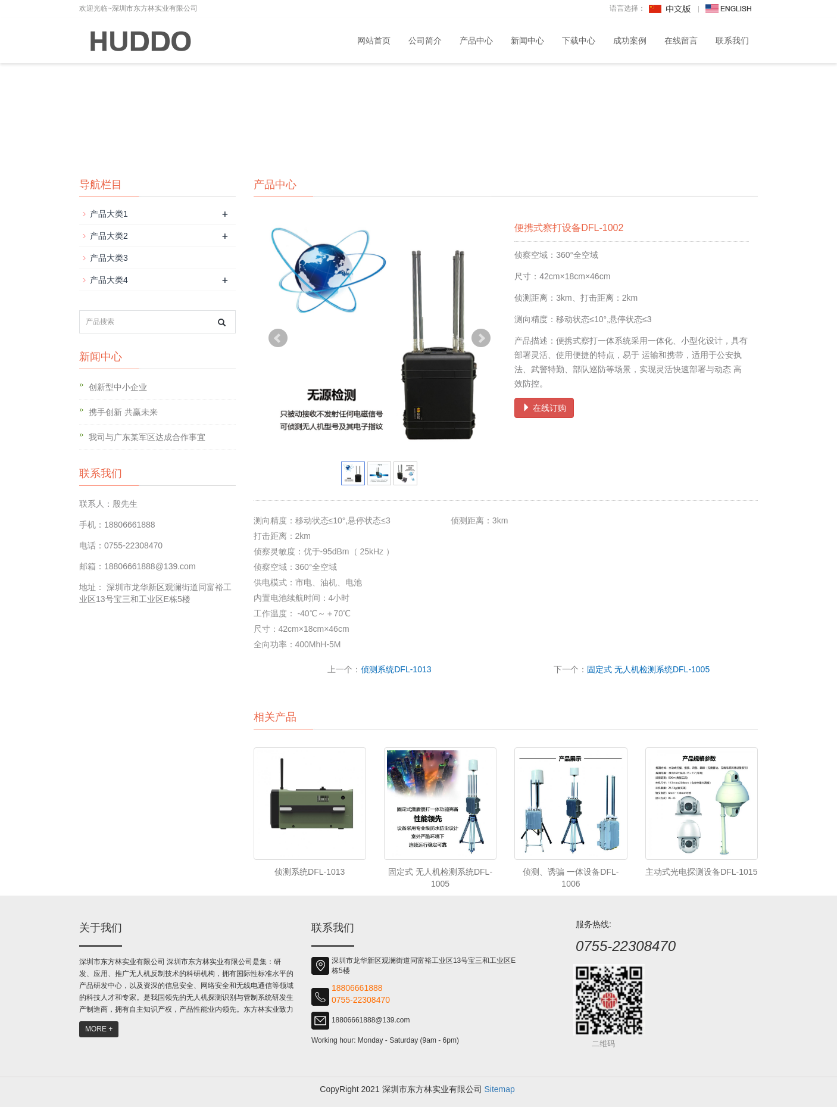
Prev (278, 338)
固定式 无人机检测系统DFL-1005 (648, 669)
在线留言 (681, 40)
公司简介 (425, 40)
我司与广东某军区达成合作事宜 (147, 437)
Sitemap (499, 1089)
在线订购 (544, 408)
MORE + (99, 1029)
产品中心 (476, 40)
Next (481, 338)
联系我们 (732, 40)
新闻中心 (527, 40)
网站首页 (374, 40)
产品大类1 (109, 214)
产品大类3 (109, 258)
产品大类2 (109, 236)
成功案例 (630, 40)
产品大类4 (109, 280)
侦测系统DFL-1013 (396, 669)
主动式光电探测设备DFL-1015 (701, 872)
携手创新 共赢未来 (123, 412)
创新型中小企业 (118, 387)
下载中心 (578, 40)
